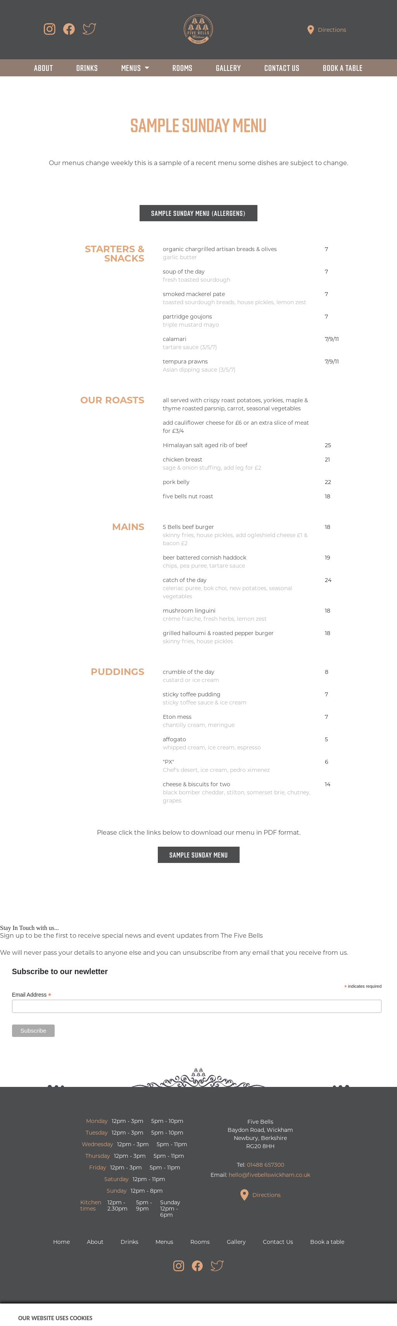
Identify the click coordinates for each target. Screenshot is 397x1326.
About (43, 67)
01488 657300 (265, 1165)
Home (61, 1241)
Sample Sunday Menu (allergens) (198, 213)
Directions (326, 29)
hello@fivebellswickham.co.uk (269, 1175)
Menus (132, 67)
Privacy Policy (227, 1314)
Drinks (87, 67)
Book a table (343, 67)
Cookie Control (272, 1314)
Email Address (32, 995)
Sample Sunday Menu (198, 855)
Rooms (183, 67)
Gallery (228, 67)
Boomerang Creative (174, 1314)
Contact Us (282, 67)
